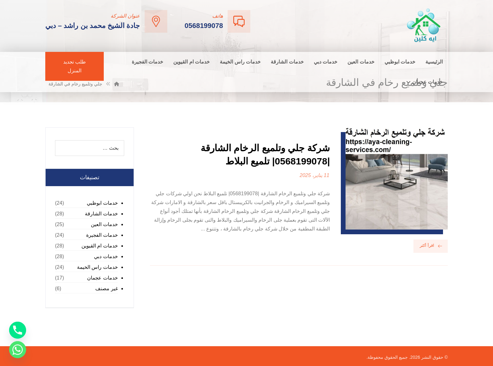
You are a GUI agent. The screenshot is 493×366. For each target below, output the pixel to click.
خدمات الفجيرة (102, 235)
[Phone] (17, 330)
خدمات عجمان (102, 277)
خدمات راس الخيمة (97, 267)
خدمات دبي (106, 256)
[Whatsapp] (17, 349)
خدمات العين (104, 224)
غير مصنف (106, 288)
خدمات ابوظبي (102, 203)
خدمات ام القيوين (99, 245)
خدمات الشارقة (101, 213)
